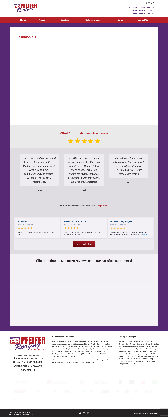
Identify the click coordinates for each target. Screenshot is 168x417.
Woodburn (143, 359)
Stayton (147, 354)
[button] (16, 174)
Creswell (148, 344)
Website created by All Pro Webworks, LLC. (145, 413)
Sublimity (155, 354)
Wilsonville (132, 359)
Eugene (123, 346)
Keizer (142, 349)
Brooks (147, 341)
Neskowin (150, 361)
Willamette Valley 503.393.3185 (141, 7)
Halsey (130, 346)
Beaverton (139, 341)
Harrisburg (138, 346)
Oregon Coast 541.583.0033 (142, 10)
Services (66, 20)
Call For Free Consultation (27, 355)
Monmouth (123, 351)
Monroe (132, 351)
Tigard (139, 356)
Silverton (128, 354)
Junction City (132, 349)
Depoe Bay (129, 361)
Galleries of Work (94, 20)
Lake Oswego (151, 349)
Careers (121, 20)
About (43, 20)
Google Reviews (102, 205)
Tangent (123, 356)
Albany (121, 341)
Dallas (156, 344)
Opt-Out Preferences (26, 414)
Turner (154, 356)
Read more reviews (84, 244)
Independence (150, 346)
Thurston (131, 356)
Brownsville (123, 344)
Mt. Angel (141, 351)
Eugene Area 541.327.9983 (143, 13)
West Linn (122, 359)
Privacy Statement (14, 414)
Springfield (138, 354)
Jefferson (122, 349)
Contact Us (143, 20)
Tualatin (146, 356)
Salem (121, 354)
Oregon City (151, 351)
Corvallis (140, 344)
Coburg (132, 344)
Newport (122, 364)
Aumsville (129, 341)
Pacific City (131, 364)
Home (23, 20)
